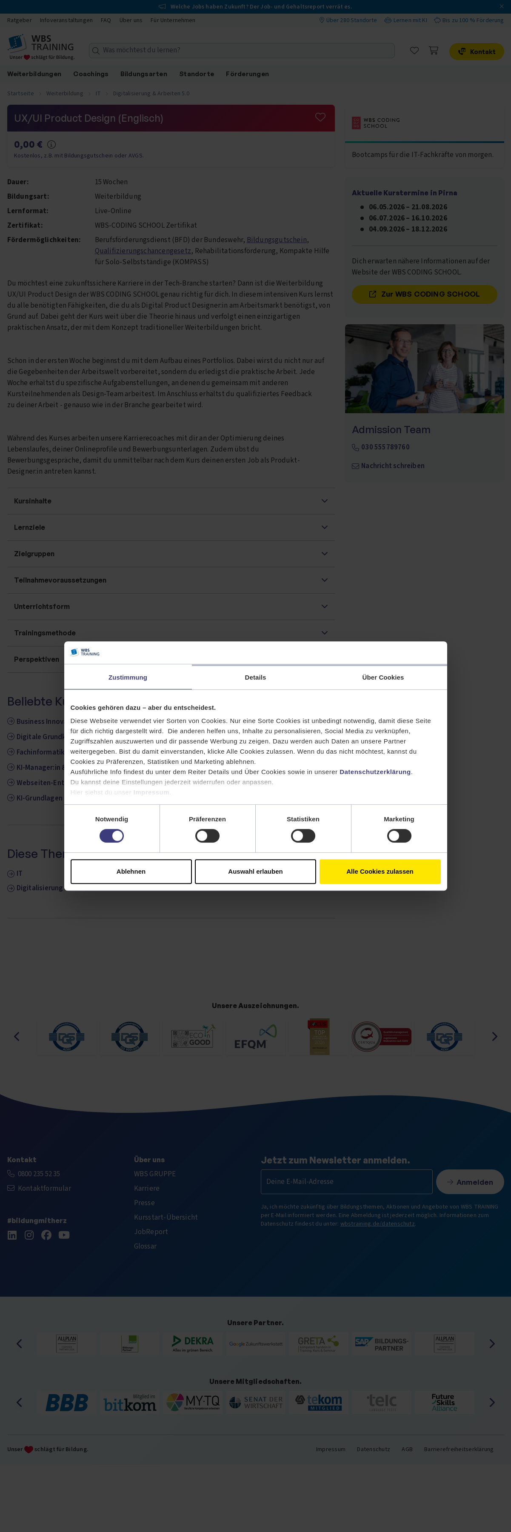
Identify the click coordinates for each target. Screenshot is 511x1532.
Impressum (152, 792)
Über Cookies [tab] (383, 677)
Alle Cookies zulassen (380, 871)
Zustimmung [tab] (127, 677)
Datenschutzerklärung (375, 771)
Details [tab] (255, 677)
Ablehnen (131, 871)
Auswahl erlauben (255, 871)
